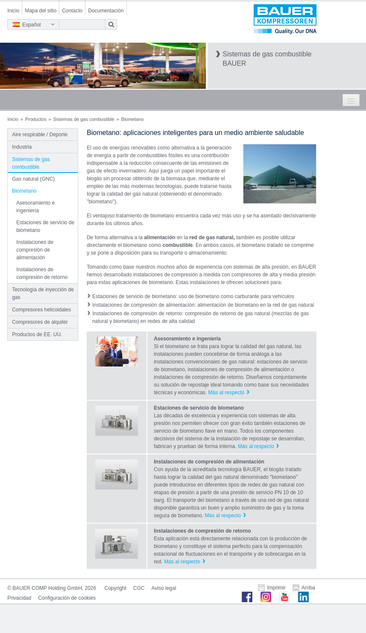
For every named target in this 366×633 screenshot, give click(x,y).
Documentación (105, 11)
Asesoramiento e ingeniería (35, 207)
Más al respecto (226, 393)
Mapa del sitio (40, 11)
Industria (22, 147)
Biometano (24, 191)
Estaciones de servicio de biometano (45, 226)
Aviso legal (164, 588)
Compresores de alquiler (40, 322)
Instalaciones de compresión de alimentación (34, 250)
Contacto (72, 11)
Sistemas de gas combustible (83, 119)
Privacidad (19, 598)
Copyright (115, 588)
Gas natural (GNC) (33, 179)
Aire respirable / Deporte (39, 135)
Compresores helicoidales (41, 310)
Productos (36, 119)
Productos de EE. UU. (37, 334)
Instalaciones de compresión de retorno (41, 273)
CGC (139, 588)
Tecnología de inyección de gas (43, 293)
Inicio (13, 11)
